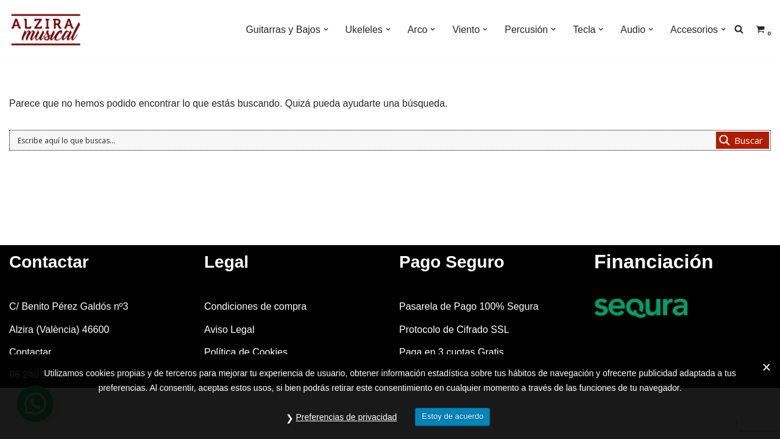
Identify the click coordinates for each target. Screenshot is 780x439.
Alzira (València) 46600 (59, 349)
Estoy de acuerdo (452, 416)
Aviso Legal (229, 349)
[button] (324, 29)
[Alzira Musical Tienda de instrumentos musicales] (45, 29)
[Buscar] (738, 29)
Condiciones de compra (255, 326)
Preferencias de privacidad (346, 417)
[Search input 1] (364, 140)
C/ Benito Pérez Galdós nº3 (68, 326)
